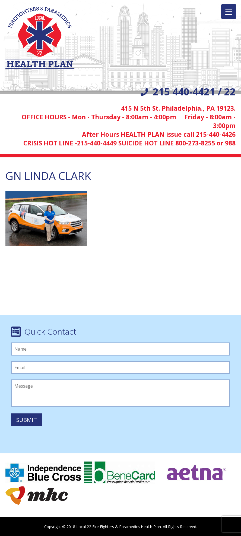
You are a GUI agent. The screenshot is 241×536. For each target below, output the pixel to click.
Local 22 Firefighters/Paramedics (39, 38)
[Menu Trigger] (228, 11)
